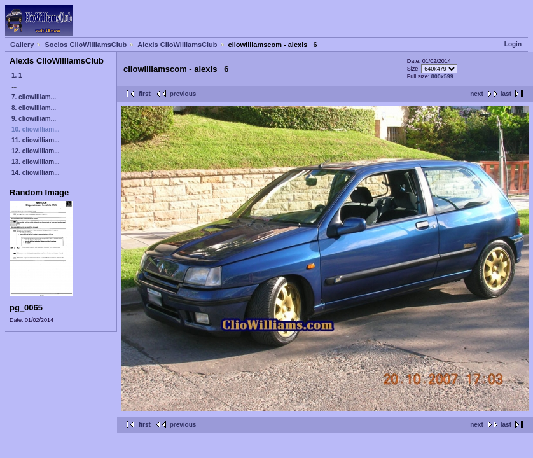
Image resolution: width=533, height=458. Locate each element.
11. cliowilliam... (35, 140)
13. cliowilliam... (35, 161)
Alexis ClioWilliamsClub (177, 44)
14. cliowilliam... (35, 172)
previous (183, 93)
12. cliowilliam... (35, 151)
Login (513, 44)
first (145, 93)
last (506, 93)
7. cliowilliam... (33, 97)
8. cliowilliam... (33, 107)
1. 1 (16, 75)
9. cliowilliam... (33, 118)
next (476, 93)
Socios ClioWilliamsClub (86, 44)
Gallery (22, 44)
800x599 (442, 76)
